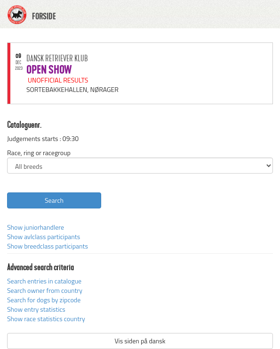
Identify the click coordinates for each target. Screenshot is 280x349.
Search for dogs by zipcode (43, 300)
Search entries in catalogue (44, 281)
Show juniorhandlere (35, 227)
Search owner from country (44, 290)
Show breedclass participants (47, 246)
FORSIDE (44, 16)
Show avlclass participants (43, 236)
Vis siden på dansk (139, 341)
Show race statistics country (46, 319)
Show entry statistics (36, 309)
